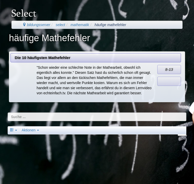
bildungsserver (36, 25)
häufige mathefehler (110, 25)
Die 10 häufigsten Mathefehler (42, 57)
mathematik (80, 25)
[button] (13, 130)
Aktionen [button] (30, 130)
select (60, 25)
